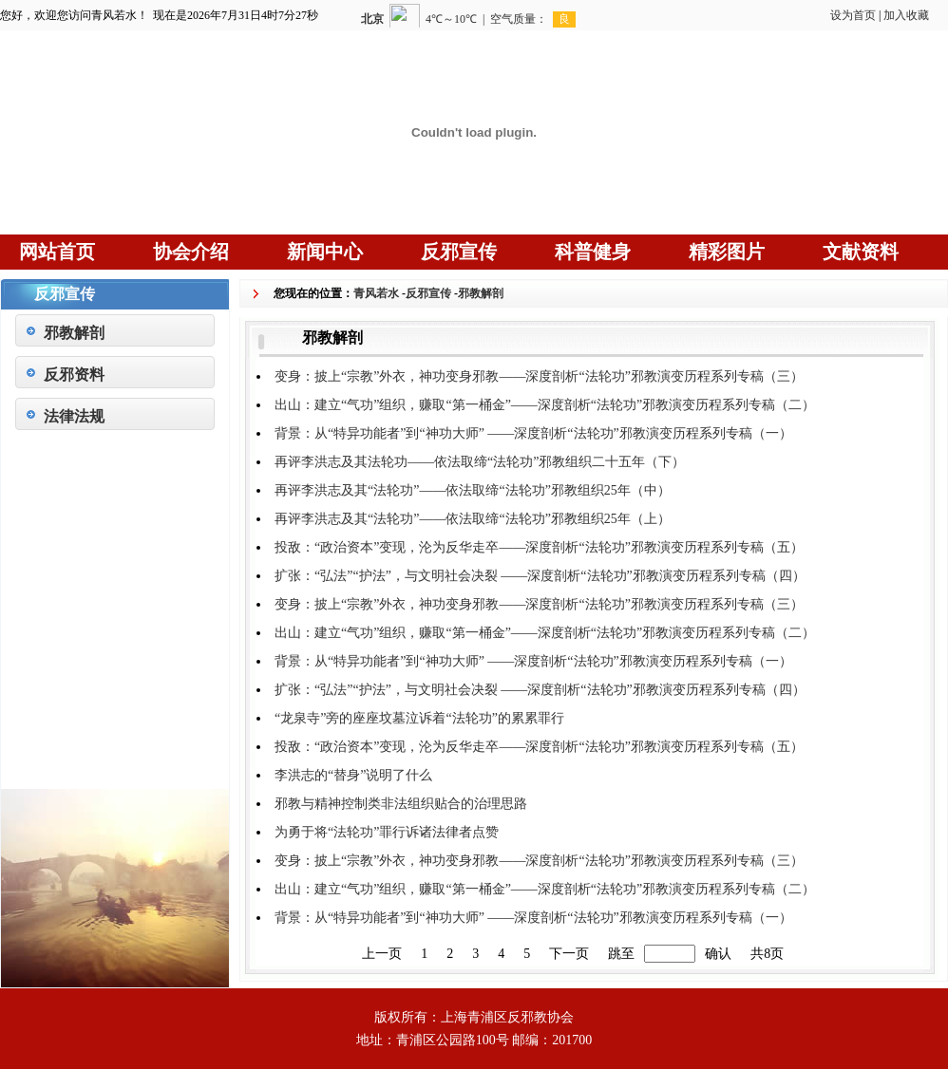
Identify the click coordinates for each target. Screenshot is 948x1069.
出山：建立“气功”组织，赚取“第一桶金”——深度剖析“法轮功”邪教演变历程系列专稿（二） (545, 405)
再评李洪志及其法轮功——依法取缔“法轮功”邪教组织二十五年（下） (480, 462)
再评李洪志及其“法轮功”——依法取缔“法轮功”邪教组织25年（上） (473, 519)
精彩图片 (727, 251)
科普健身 (593, 251)
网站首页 (57, 251)
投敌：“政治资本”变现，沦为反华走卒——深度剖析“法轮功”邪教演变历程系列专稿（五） (539, 547)
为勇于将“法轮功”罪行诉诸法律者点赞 (387, 832)
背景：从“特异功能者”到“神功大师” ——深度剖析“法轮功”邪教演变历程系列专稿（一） (533, 433)
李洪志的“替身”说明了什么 (353, 775)
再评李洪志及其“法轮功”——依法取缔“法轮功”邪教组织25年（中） (473, 490)
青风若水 (376, 293)
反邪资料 (74, 374)
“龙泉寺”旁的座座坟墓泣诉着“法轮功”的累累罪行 (419, 718)
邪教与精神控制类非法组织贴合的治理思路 (401, 804)
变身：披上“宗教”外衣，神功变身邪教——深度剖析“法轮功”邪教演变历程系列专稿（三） (539, 376)
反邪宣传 (459, 251)
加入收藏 (906, 15)
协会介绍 (191, 251)
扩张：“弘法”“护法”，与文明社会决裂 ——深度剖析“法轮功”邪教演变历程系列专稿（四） (540, 576)
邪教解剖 (74, 333)
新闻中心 (325, 251)
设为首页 (853, 15)
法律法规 (74, 416)
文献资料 (861, 251)
